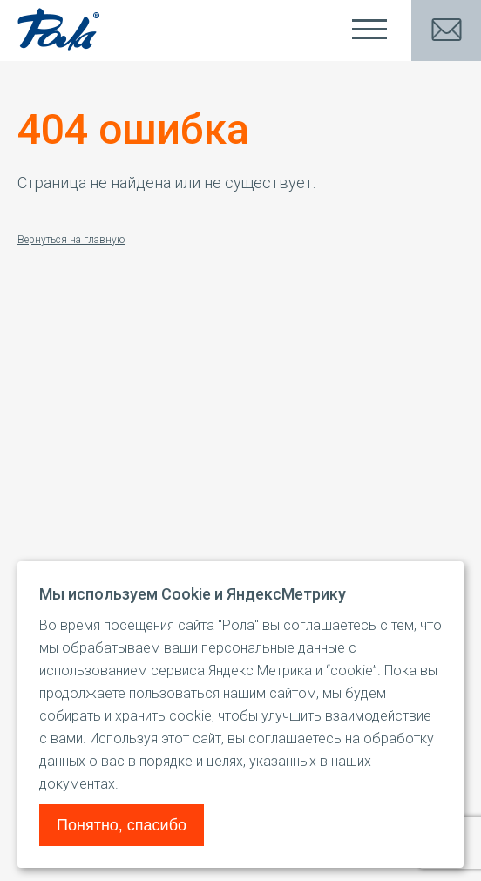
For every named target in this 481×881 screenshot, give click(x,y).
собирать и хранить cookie (125, 716)
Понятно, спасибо (121, 825)
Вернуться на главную (71, 240)
